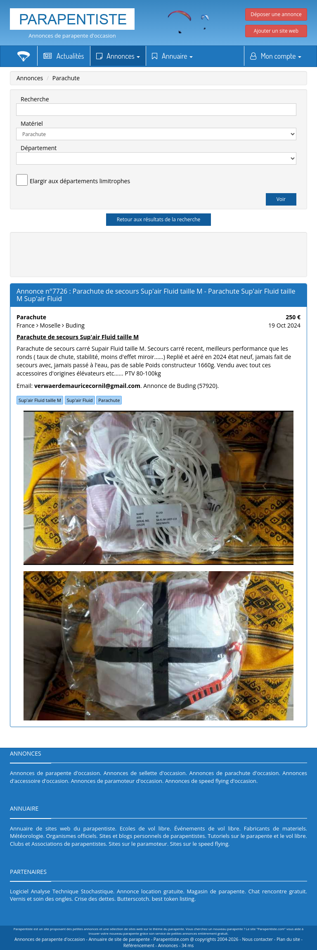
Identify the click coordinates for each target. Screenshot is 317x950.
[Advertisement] (164, 253)
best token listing (173, 898)
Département (39, 148)
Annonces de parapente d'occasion (72, 35)
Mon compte (275, 55)
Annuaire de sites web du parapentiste (62, 828)
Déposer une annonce (276, 14)
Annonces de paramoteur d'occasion (116, 781)
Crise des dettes (94, 898)
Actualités (63, 55)
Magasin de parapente (215, 891)
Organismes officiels (71, 836)
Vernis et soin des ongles (41, 898)
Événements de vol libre (206, 828)
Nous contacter (257, 939)
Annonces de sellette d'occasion (145, 773)
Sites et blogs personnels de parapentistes (152, 836)
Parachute (66, 78)
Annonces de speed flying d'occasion (210, 781)
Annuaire (172, 55)
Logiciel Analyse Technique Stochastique (61, 891)
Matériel (32, 123)
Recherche (35, 99)
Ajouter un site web (276, 30)
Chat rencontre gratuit (276, 891)
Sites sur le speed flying (199, 843)
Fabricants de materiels (275, 828)
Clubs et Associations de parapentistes (58, 843)
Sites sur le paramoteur (138, 843)
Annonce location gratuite (150, 891)
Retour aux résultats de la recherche (159, 219)
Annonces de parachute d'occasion (234, 773)
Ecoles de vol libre (145, 828)
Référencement (138, 945)
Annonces (118, 55)
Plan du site (288, 939)
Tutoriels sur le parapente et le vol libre (256, 836)
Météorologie (26, 836)
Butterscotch (133, 898)
